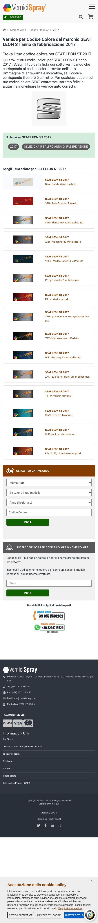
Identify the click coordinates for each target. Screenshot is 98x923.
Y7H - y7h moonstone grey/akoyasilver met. (67, 317)
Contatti (7, 768)
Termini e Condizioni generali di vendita (22, 746)
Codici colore (9, 776)
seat (33, 30)
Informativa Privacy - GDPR (16, 783)
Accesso (12, 17)
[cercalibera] (49, 583)
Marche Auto (18, 30)
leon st (44, 30)
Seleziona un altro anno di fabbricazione (56, 146)
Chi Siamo (8, 739)
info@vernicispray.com (25, 698)
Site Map (7, 761)
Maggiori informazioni (70, 908)
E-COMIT (53, 812)
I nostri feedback (11, 754)
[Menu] (92, 7)
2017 (13, 146)
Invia (28, 522)
